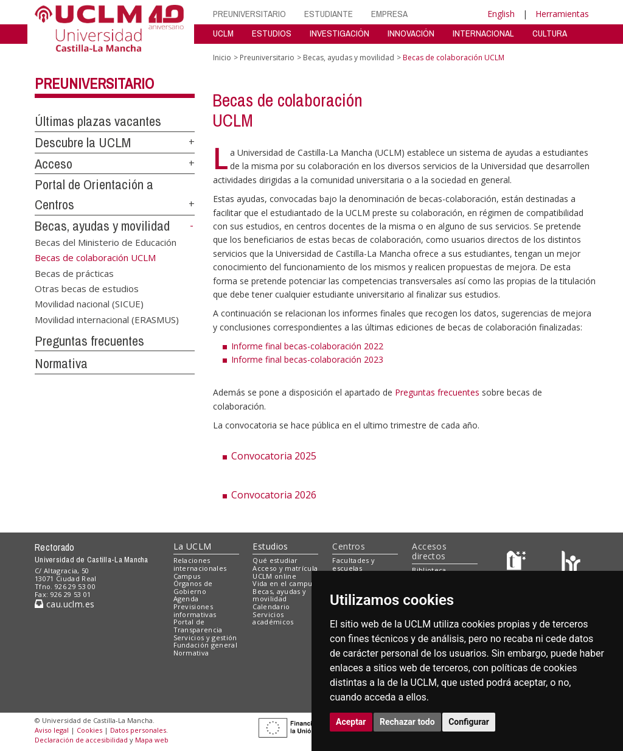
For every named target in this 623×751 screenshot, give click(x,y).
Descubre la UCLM (83, 142)
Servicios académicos (272, 618)
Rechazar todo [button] (407, 722)
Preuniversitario (94, 83)
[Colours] (571, 563)
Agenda (186, 598)
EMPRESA (389, 13)
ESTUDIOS (271, 33)
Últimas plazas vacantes (98, 121)
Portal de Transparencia (198, 625)
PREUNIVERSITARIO (249, 13)
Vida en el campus (284, 583)
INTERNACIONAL (483, 33)
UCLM (223, 33)
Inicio (222, 57)
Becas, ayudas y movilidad (102, 226)
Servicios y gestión (205, 637)
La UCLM (192, 546)
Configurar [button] (468, 722)
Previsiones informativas (195, 610)
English (501, 13)
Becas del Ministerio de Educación (105, 242)
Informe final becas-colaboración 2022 (307, 346)
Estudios (270, 546)
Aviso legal (52, 730)
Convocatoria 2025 (273, 456)
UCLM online (274, 576)
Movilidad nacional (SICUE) (89, 304)
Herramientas (562, 13)
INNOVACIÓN (411, 33)
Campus (187, 576)
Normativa (61, 363)
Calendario (271, 606)
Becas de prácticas (74, 273)
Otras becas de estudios (87, 288)
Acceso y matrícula (285, 568)
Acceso (53, 164)
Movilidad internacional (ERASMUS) (107, 319)
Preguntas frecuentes (89, 341)
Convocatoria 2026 (273, 494)
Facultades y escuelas (353, 564)
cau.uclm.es (64, 604)
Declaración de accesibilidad (81, 739)
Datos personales (138, 730)
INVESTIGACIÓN (339, 33)
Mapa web (152, 739)
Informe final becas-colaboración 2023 (307, 359)
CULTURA (549, 33)
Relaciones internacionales (200, 564)
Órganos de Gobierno (193, 587)
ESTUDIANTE (328, 13)
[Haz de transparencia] (518, 563)
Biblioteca (429, 570)
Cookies (89, 730)
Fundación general (205, 644)
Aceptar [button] (351, 722)
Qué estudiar (275, 560)
